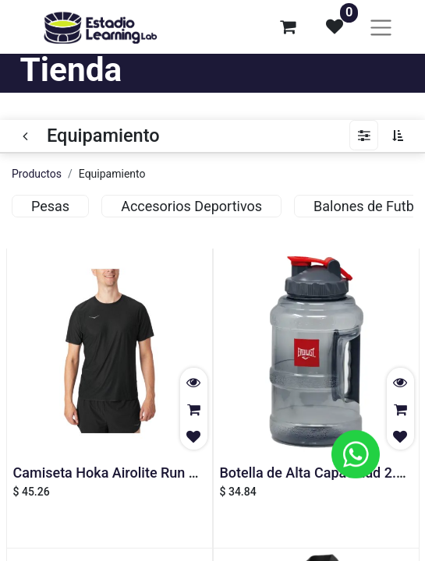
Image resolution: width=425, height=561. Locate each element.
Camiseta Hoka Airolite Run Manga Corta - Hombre (172, 472)
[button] (402, 135)
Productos (37, 174)
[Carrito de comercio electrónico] (287, 26)
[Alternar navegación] (381, 27)
